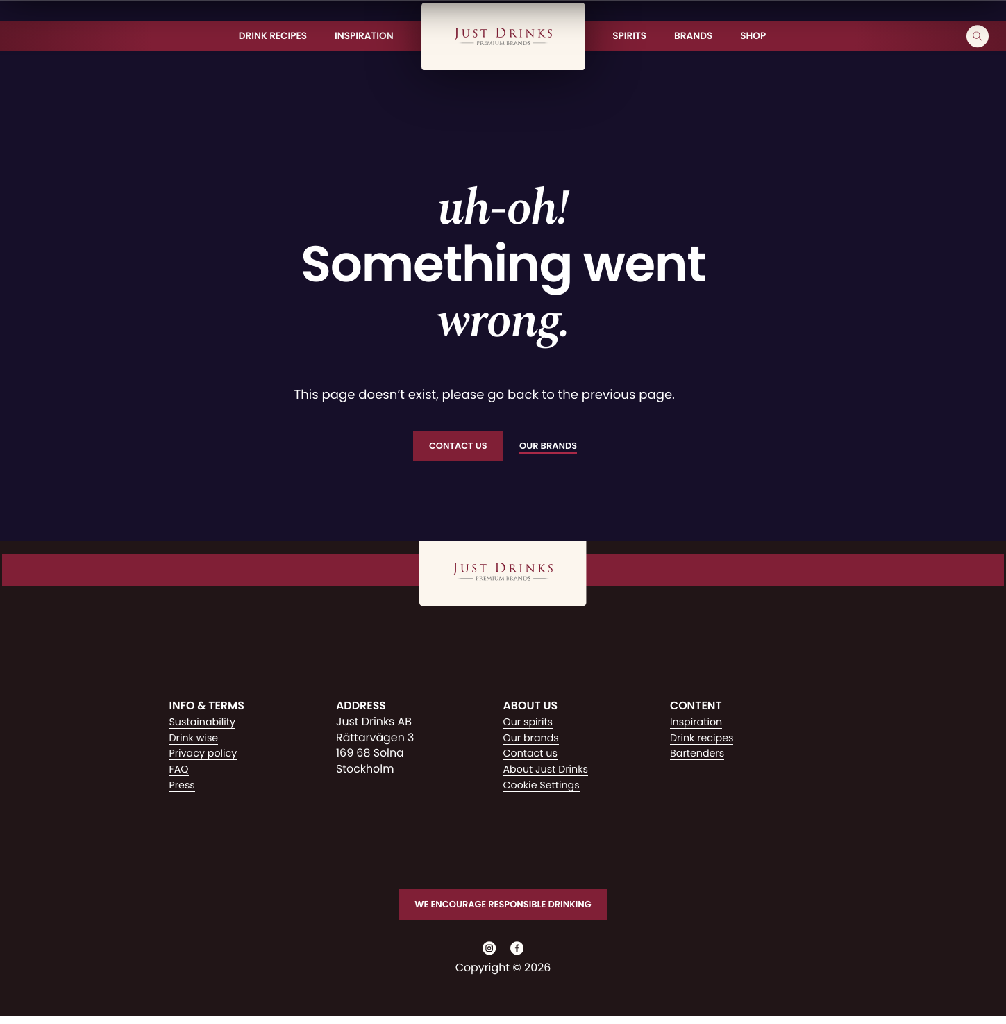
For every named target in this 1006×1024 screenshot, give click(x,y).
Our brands (534, 740)
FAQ (180, 771)
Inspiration (699, 724)
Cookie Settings (545, 787)
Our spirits (530, 724)
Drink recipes (705, 740)
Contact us (533, 755)
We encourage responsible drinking (503, 907)
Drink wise (196, 740)
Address (361, 708)
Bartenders (700, 755)
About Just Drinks (550, 771)
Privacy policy (207, 755)
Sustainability (206, 724)
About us (530, 708)
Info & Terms (206, 708)
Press (183, 787)
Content (696, 708)
